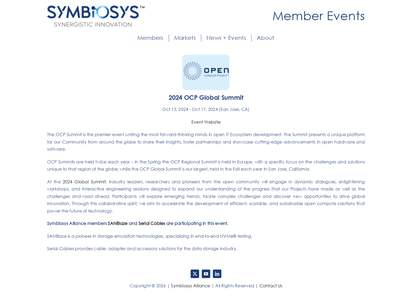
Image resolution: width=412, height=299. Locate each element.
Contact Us (270, 285)
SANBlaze (117, 223)
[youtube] (206, 274)
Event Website (206, 122)
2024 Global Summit (84, 181)
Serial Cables (151, 223)
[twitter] (195, 274)
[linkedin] (217, 274)
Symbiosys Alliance (190, 285)
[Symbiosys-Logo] (96, 7)
